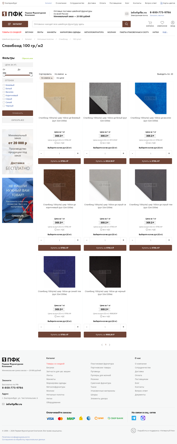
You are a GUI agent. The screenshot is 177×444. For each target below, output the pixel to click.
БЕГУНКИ (29, 32)
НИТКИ (156, 32)
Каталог (48, 3)
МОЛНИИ (111, 32)
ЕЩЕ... (165, 32)
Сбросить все (27, 58)
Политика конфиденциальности (16, 437)
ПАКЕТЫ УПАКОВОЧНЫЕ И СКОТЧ (134, 32)
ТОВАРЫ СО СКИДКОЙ (11, 32)
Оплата (103, 3)
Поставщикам (116, 3)
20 (173, 74)
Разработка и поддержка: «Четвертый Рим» (156, 430)
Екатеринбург (11, 3)
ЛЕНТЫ (40, 32)
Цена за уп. (10, 64)
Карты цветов (169, 3)
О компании (61, 3)
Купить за (59, 161)
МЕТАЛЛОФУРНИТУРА (94, 32)
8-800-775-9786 (160, 12)
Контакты (137, 3)
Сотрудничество (77, 3)
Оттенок (8, 80)
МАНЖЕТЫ (51, 32)
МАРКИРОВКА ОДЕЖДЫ (70, 32)
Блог (127, 3)
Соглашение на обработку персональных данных (23, 439)
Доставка (92, 3)
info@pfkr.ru (139, 12)
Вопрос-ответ (151, 3)
